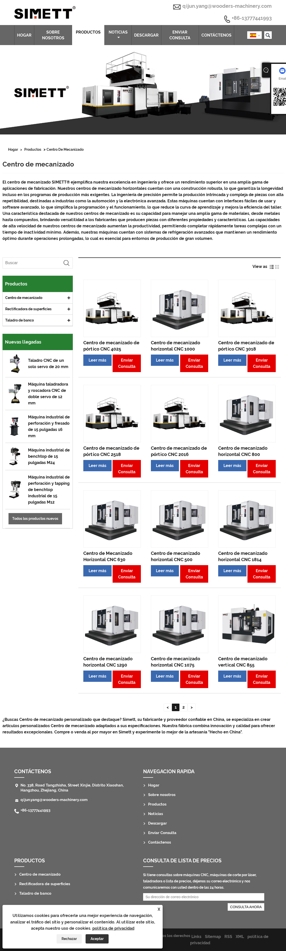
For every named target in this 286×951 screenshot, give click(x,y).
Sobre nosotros (53, 35)
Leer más (97, 360)
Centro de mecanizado (65, 149)
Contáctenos (216, 35)
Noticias (118, 34)
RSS (228, 936)
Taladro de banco (19, 320)
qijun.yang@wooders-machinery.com (227, 6)
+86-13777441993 (252, 18)
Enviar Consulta (179, 35)
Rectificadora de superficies (28, 309)
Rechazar (69, 939)
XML (240, 936)
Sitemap (213, 936)
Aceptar (97, 939)
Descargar (146, 35)
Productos (88, 34)
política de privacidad (113, 928)
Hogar (24, 35)
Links (196, 936)
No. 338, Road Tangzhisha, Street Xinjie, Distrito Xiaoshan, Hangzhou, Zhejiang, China (72, 787)
